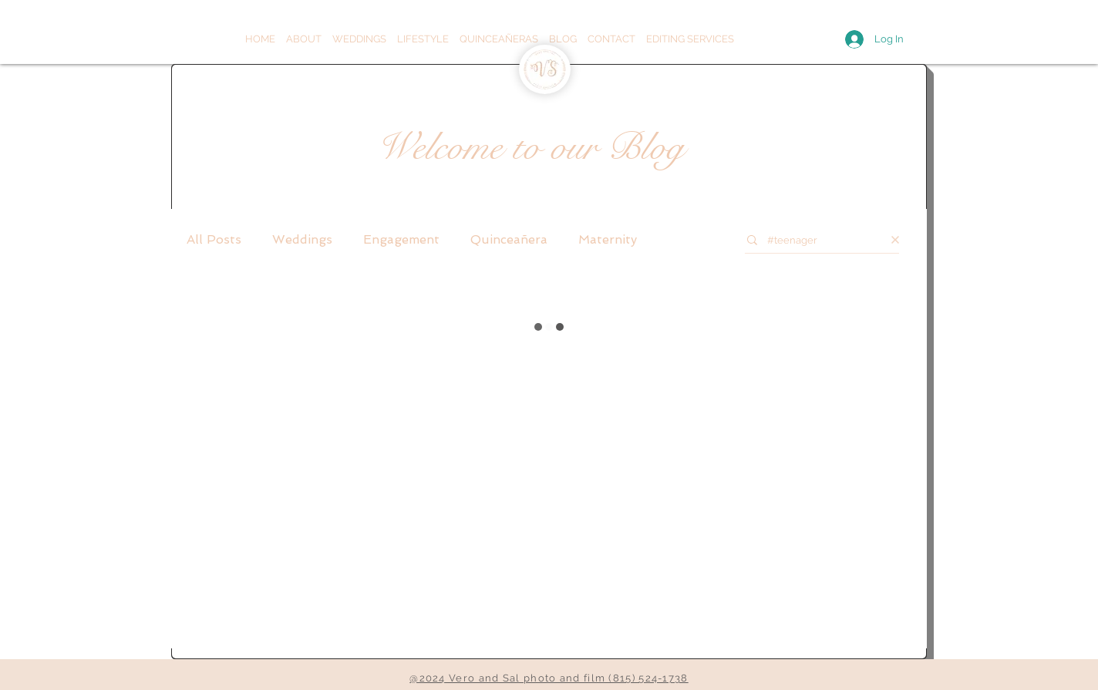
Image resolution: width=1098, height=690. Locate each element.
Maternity (607, 239)
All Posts (214, 239)
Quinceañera (508, 239)
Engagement (401, 239)
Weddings (302, 239)
